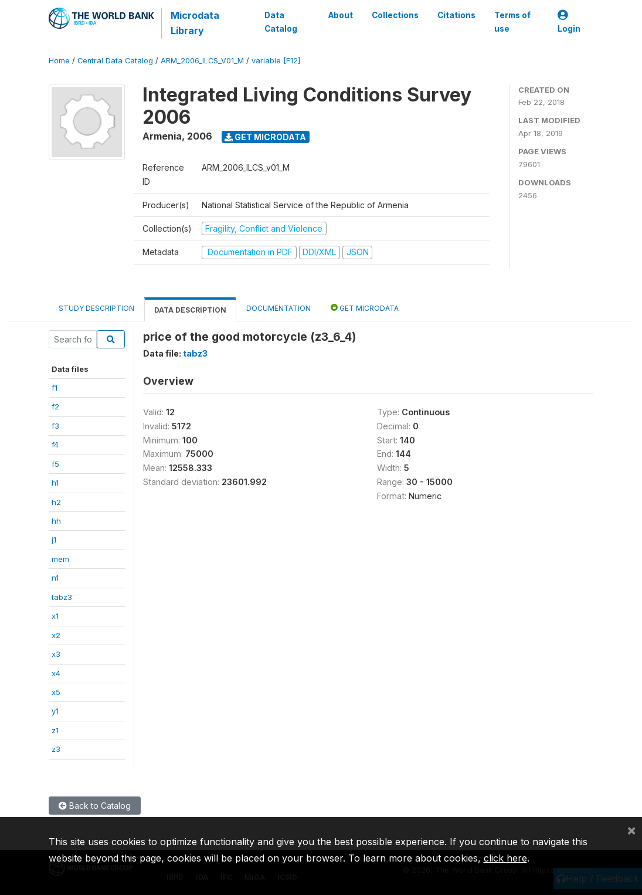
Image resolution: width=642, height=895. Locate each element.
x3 (56, 654)
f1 (54, 387)
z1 (55, 730)
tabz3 (62, 597)
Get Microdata (265, 137)
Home (59, 60)
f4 (55, 444)
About (340, 15)
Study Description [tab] (96, 308)
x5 (56, 692)
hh (56, 521)
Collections (395, 15)
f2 (55, 406)
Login (569, 22)
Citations (456, 15)
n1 (55, 577)
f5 (55, 464)
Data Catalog (280, 22)
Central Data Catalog (115, 60)
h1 (55, 482)
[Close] (631, 830)
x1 (55, 616)
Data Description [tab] (190, 310)
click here (505, 858)
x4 (56, 673)
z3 (56, 749)
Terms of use (512, 22)
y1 (55, 711)
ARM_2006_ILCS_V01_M (202, 60)
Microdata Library (195, 22)
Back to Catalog (95, 806)
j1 (54, 539)
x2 (56, 635)
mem (60, 559)
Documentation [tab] (278, 308)
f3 (55, 425)
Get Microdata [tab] (365, 308)
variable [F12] (276, 60)
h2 (56, 502)
